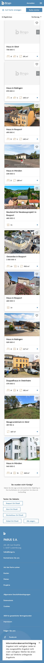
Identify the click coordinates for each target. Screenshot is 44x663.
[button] (38, 32)
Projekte (7, 585)
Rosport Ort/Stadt (13, 503)
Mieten (6, 579)
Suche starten (34, 10)
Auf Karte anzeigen (11, 10)
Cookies (7, 606)
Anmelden (31, 3)
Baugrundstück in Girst (17, 422)
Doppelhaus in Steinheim (18, 380)
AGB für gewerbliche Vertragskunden (18, 616)
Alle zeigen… (31, 521)
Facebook (10, 637)
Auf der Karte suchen (12, 567)
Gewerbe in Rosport (16, 256)
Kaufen (6, 573)
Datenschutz (8, 600)
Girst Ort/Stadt (12, 509)
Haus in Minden (14, 170)
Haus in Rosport (14, 129)
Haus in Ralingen (14, 88)
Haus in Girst (12, 46)
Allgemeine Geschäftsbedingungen (17, 594)
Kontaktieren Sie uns (11, 558)
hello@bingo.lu (9, 552)
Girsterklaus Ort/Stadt (14, 515)
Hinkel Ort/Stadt (12, 521)
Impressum (8, 622)
